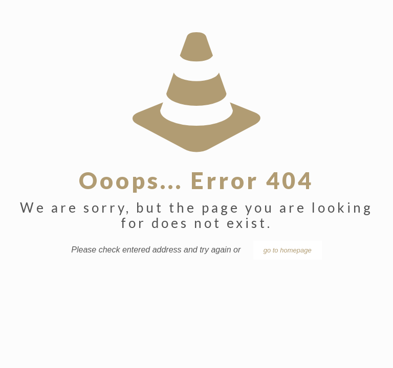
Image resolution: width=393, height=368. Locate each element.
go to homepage (288, 250)
